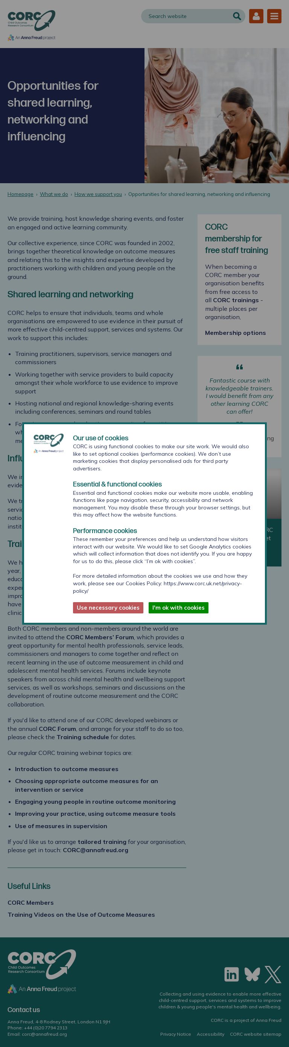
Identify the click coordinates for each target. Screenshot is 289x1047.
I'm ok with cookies (178, 607)
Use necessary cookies (108, 607)
